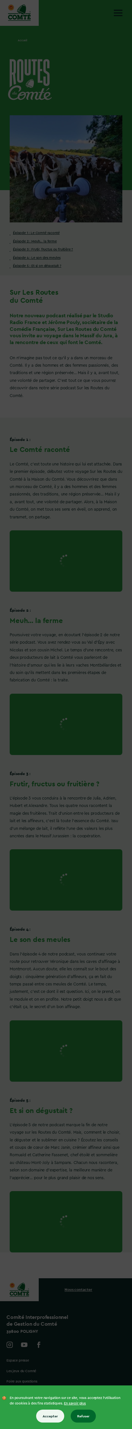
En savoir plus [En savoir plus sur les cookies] (75, 1403)
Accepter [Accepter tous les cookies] (50, 1416)
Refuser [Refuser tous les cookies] (83, 1416)
